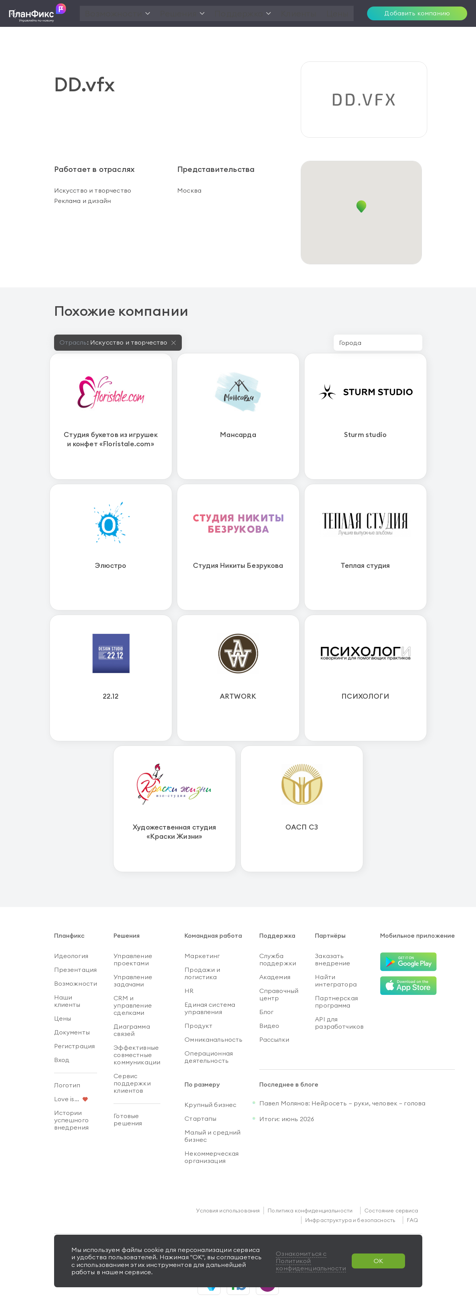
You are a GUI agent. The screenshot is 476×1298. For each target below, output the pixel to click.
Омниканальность (213, 1016)
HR (188, 967)
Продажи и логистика (202, 950)
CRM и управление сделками (133, 982)
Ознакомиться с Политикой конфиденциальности (310, 1261)
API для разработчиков (339, 999)
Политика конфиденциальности (310, 1187)
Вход (62, 1037)
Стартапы (200, 1095)
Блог (266, 989)
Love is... (66, 1076)
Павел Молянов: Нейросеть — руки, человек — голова (342, 1080)
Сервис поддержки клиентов (132, 1060)
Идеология (71, 933)
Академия (274, 954)
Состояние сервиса (391, 1187)
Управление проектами (133, 936)
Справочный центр (279, 971)
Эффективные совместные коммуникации (137, 1032)
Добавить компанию (417, 13)
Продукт (198, 1002)
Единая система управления (209, 985)
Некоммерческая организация (211, 1133)
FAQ (412, 1197)
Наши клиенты (67, 977)
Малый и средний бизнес (212, 1112)
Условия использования (228, 1187)
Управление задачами (133, 957)
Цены (62, 995)
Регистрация (74, 1023)
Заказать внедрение (332, 936)
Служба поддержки (277, 936)
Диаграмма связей (132, 1006)
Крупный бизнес (210, 1081)
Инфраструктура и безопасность (350, 1197)
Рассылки (274, 1016)
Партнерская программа (336, 978)
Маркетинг (202, 933)
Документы (72, 1009)
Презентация (75, 946)
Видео (269, 1002)
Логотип (67, 1062)
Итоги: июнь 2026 (287, 1096)
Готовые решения (128, 1096)
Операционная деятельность (208, 1033)
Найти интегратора (336, 957)
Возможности (75, 960)
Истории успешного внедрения (71, 1097)
